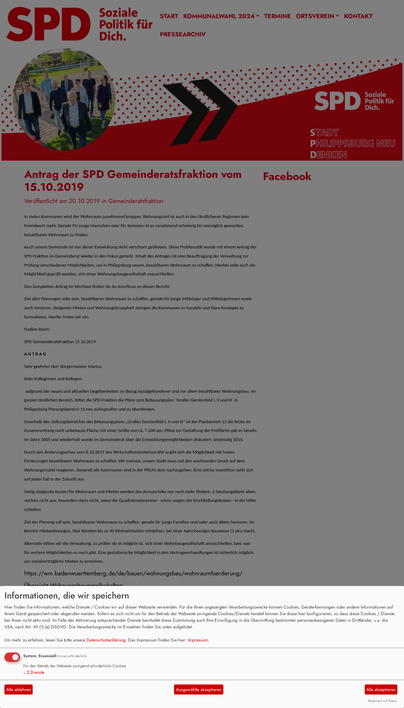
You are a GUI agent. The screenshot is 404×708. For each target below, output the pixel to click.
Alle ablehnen (18, 689)
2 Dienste (33, 672)
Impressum (198, 640)
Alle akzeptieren (381, 689)
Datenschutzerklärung (106, 640)
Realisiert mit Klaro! (382, 700)
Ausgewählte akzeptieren (198, 689)
